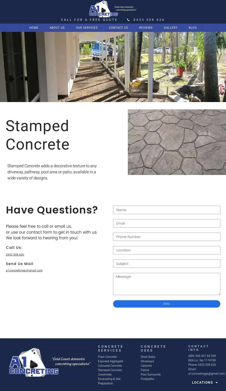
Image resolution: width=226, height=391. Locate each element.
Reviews (146, 27)
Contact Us (118, 27)
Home (33, 27)
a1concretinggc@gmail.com (24, 270)
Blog (193, 27)
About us (57, 27)
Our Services (87, 27)
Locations (205, 382)
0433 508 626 (15, 254)
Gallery (171, 27)
